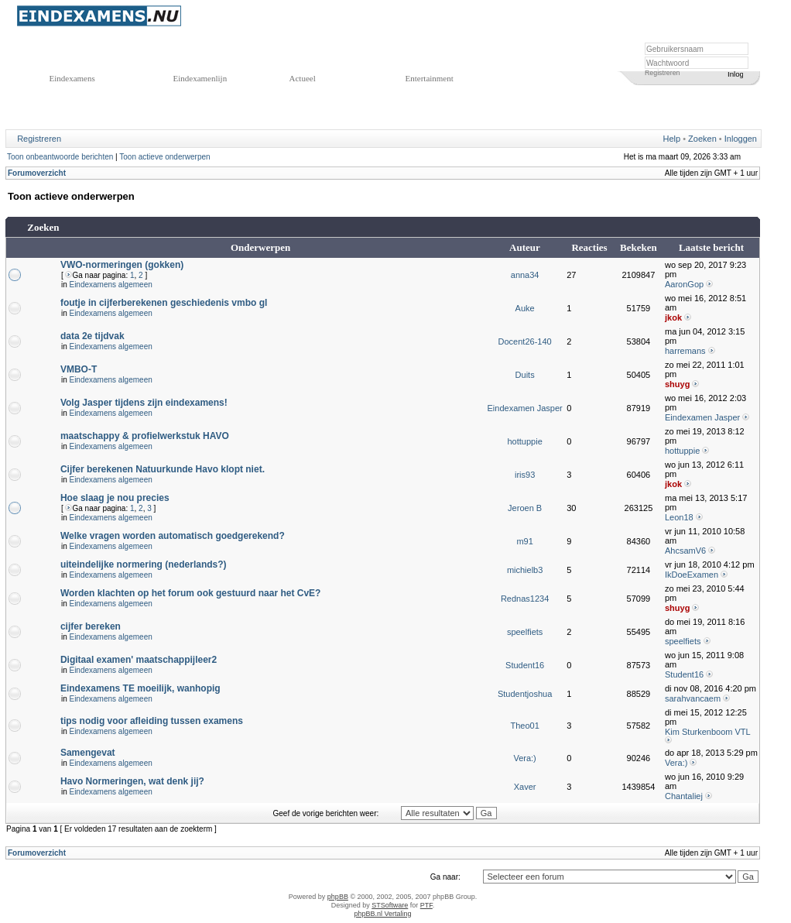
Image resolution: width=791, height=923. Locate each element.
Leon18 (679, 517)
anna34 (525, 275)
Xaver (525, 786)
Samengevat (87, 752)
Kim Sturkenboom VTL (707, 731)
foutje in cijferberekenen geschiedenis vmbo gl (163, 302)
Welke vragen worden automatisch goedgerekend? (172, 535)
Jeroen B (525, 508)
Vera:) (524, 758)
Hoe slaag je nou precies (115, 497)
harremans (685, 350)
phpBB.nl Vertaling (382, 914)
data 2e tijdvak (92, 336)
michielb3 (525, 570)
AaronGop (684, 284)
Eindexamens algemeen (110, 284)
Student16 (524, 665)
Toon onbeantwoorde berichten (60, 157)
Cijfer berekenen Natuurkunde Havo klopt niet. (162, 469)
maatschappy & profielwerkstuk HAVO (144, 436)
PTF (426, 905)
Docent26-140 (525, 341)
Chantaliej (684, 796)
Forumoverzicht (37, 173)
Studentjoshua (525, 693)
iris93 (525, 474)
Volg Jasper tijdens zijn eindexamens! (144, 402)
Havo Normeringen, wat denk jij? (132, 781)
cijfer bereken (90, 626)
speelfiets (525, 631)
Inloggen (740, 138)
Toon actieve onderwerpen (164, 157)
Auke (525, 308)
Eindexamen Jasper (525, 408)
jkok (673, 317)
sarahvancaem (693, 698)
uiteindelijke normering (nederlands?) (143, 564)
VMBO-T (78, 369)
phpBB (337, 897)
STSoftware (390, 905)
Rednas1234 (525, 598)
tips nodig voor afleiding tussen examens (151, 720)
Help (672, 138)
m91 (524, 541)
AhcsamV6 (685, 550)
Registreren (662, 73)
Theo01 (524, 725)
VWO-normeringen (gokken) (121, 264)
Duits (525, 374)
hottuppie (524, 441)
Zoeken (702, 138)
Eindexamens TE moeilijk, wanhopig (140, 688)
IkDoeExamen (691, 574)
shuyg (677, 384)
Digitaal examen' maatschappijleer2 (138, 659)
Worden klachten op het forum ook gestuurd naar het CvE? (190, 593)
